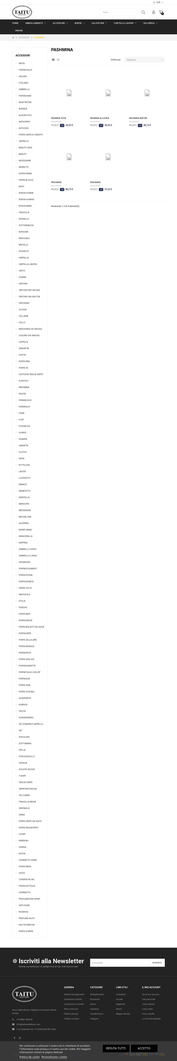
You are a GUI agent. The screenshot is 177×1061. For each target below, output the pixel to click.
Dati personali (148, 999)
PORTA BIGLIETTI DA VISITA (31, 627)
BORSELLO (24, 219)
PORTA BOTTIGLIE (27, 886)
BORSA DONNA (26, 193)
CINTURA (23, 283)
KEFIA (21, 458)
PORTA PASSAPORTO (28, 827)
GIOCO (22, 873)
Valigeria (94, 1018)
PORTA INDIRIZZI (26, 646)
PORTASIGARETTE (27, 665)
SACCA (22, 711)
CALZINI (22, 76)
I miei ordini (147, 1009)
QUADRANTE (25, 698)
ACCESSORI (23, 55)
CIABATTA (23, 445)
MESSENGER (25, 510)
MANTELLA (24, 497)
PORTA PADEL (25, 866)
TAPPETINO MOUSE (28, 789)
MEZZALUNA (25, 517)
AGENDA (23, 109)
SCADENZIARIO (26, 717)
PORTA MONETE (26, 581)
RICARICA (23, 912)
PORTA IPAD (24, 361)
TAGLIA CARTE (25, 782)
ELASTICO (23, 381)
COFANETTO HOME (28, 860)
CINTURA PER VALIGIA (29, 290)
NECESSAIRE (25, 160)
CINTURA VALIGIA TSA (29, 296)
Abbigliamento (97, 994)
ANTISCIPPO (24, 121)
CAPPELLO (24, 141)
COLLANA (23, 316)
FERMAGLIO (24, 406)
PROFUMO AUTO (27, 918)
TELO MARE (24, 795)
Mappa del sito (123, 1014)
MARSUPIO (24, 504)
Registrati (120, 1004)
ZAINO (22, 814)
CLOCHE (23, 309)
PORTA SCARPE (26, 931)
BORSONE (23, 232)
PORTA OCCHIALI (27, 691)
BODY (21, 186)
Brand (119, 1009)
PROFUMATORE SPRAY (29, 899)
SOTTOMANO (25, 743)
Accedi (119, 999)
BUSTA (22, 853)
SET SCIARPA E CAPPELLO (31, 724)
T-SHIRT (22, 776)
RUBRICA (23, 704)
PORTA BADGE (25, 620)
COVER (22, 834)
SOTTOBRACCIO (26, 225)
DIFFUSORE (24, 905)
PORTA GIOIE (25, 685)
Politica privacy (71, 1014)
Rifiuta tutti (116, 1048)
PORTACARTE (25, 633)
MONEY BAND (25, 529)
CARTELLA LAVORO (28, 264)
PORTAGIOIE (24, 678)
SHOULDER (24, 737)
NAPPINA (23, 542)
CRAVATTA (24, 348)
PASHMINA (24, 387)
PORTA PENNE (25, 173)
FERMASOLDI (25, 400)
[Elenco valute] (158, 2)
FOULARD (23, 83)
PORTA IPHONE (26, 575)
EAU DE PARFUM (27, 925)
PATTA (22, 63)
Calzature (94, 1009)
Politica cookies (71, 1018)
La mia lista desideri (151, 1018)
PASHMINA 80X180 (138, 118)
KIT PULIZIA (24, 465)
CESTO (22, 270)
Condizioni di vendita (74, 1004)
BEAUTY (22, 154)
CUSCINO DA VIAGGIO (29, 335)
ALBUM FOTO (25, 115)
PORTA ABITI (24, 614)
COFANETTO (24, 892)
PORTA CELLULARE (28, 640)
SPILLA (22, 750)
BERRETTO (24, 167)
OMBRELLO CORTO (28, 549)
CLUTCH (23, 452)
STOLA (22, 601)
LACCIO (22, 471)
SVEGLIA (23, 763)
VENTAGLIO (24, 808)
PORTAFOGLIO (25, 70)
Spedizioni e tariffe (73, 999)
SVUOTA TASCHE (27, 769)
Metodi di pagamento (74, 994)
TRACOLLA (24, 212)
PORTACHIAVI (25, 96)
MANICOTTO (25, 491)
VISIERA (22, 847)
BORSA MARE (25, 206)
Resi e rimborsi (71, 1009)
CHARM (22, 277)
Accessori (95, 999)
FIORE (21, 413)
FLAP (21, 419)
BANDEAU (24, 840)
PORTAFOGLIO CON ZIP (29, 672)
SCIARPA (23, 439)
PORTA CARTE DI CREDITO (31, 134)
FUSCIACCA (24, 426)
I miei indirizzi (148, 1004)
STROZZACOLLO (27, 756)
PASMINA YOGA (58, 118)
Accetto (144, 1048)
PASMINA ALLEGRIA (99, 118)
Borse (93, 1004)
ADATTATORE (25, 102)
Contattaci (121, 994)
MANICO (23, 484)
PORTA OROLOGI (26, 659)
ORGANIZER (24, 562)
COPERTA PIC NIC (27, 879)
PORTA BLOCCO (26, 180)
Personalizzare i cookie (54, 1056)
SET (20, 730)
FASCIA (22, 393)
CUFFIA (22, 355)
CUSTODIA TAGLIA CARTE (31, 374)
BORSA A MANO (26, 199)
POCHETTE (24, 251)
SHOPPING (24, 523)
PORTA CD (23, 368)
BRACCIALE (24, 238)
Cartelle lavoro (96, 1014)
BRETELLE (23, 245)
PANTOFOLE (24, 594)
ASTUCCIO (24, 128)
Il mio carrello (148, 1014)
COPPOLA (23, 342)
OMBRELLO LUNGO (28, 555)
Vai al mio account (150, 994)
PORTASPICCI (25, 653)
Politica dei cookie (29, 1056)
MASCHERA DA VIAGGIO (30, 329)
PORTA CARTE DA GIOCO (30, 821)
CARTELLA (24, 257)
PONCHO (23, 607)
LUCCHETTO (24, 478)
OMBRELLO (24, 89)
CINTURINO (24, 303)
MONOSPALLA (25, 536)
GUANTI (22, 432)
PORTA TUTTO (25, 588)
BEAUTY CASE (25, 147)
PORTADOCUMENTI (28, 568)
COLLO (22, 322)
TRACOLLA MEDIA (27, 801)
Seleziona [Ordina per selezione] (146, 59)
